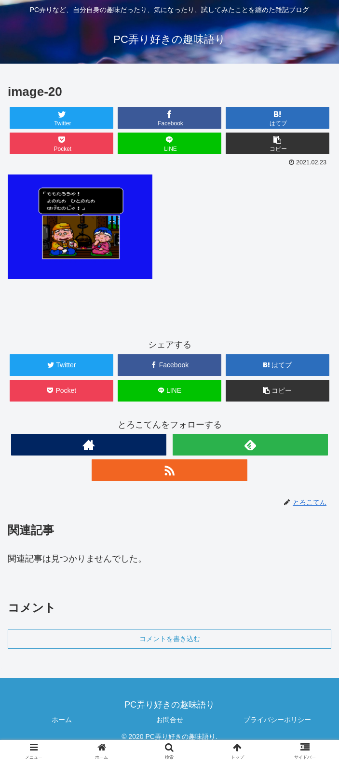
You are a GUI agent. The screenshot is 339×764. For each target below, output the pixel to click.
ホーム (62, 720)
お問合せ (169, 720)
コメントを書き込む (169, 639)
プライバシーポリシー (277, 720)
